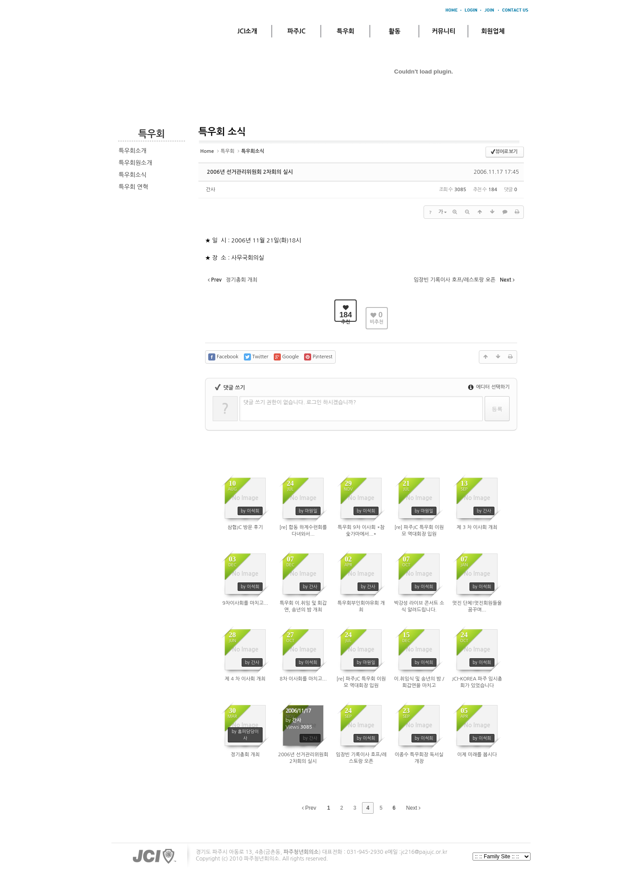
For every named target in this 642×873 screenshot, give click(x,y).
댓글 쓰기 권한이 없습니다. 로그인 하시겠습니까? (299, 402)
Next (413, 808)
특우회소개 (133, 151)
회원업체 (493, 31)
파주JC (297, 31)
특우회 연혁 (133, 187)
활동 (394, 31)
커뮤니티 (444, 31)
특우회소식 (133, 175)
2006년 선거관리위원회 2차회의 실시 (250, 172)
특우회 (345, 31)
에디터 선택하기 (489, 387)
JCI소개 (247, 31)
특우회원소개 (135, 163)
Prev (309, 808)
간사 (210, 189)
